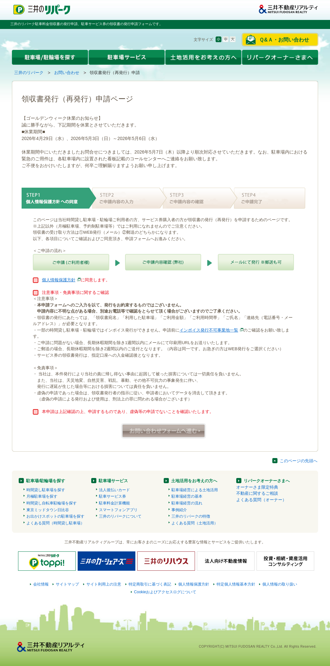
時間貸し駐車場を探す (45, 490)
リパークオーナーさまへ (267, 480)
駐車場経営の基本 (186, 496)
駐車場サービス (113, 480)
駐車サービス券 (112, 496)
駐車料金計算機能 (114, 503)
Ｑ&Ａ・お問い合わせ (284, 39)
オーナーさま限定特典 (257, 487)
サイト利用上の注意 (103, 584)
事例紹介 (179, 510)
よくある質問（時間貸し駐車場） (55, 523)
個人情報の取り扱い (279, 584)
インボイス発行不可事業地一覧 (209, 330)
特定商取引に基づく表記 (150, 584)
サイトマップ (67, 584)
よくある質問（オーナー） (261, 499)
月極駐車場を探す (41, 496)
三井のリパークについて (120, 516)
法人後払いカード (114, 490)
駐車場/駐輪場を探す (45, 480)
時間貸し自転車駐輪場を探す (51, 503)
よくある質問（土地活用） (194, 523)
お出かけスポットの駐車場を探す (55, 516)
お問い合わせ (66, 72)
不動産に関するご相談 (257, 493)
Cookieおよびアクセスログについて (165, 592)
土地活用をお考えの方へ (194, 480)
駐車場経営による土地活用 (194, 490)
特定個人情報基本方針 (236, 584)
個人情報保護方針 (58, 279)
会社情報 (41, 584)
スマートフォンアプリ (118, 510)
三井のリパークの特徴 (190, 516)
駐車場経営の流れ (186, 503)
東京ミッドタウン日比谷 (47, 510)
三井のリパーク (29, 72)
